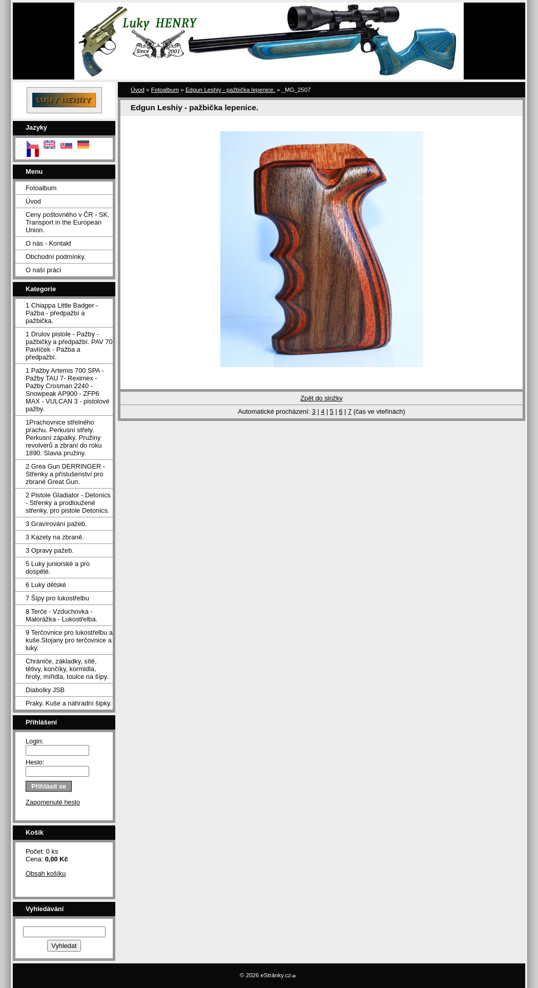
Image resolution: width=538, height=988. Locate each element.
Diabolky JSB (45, 690)
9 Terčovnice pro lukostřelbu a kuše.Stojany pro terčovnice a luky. (69, 640)
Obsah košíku (46, 873)
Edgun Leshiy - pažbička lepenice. (230, 90)
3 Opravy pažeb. (50, 550)
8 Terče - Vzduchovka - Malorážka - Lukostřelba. (61, 615)
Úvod (33, 201)
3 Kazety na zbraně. (55, 537)
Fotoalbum (41, 188)
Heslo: (35, 762)
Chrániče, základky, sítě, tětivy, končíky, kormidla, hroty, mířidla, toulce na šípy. (67, 668)
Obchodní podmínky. (56, 256)
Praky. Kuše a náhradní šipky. (69, 703)
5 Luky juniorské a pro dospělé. (58, 567)
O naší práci (43, 270)
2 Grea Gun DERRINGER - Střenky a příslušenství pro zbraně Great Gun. (65, 474)
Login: (35, 741)
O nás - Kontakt (48, 243)
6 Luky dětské (46, 585)
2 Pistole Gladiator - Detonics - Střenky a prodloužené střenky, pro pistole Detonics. (68, 502)
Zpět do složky (321, 398)
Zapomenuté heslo (53, 802)
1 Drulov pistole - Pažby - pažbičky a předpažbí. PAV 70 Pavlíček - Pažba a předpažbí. (69, 345)
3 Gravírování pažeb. (56, 524)
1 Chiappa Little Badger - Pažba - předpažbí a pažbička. (62, 313)
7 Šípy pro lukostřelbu (57, 598)
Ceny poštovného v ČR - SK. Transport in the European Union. (68, 222)
